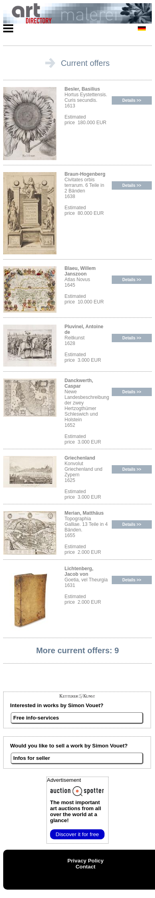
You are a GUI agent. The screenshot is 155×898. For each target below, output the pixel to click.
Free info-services (36, 718)
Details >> (131, 100)
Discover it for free (77, 834)
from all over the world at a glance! (75, 811)
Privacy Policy (85, 861)
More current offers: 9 (77, 650)
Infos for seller (31, 758)
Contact (86, 867)
